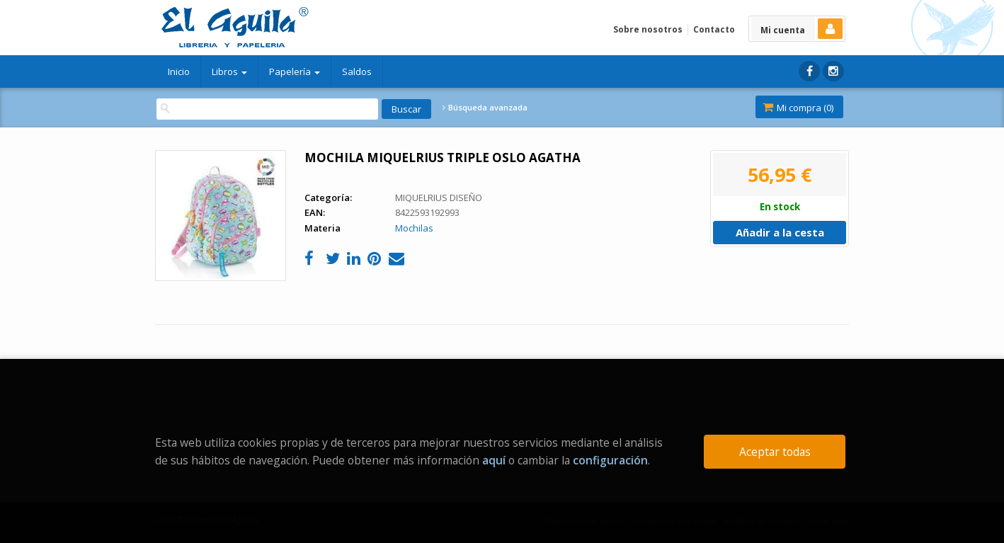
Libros (229, 71)
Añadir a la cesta (780, 232)
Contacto (714, 29)
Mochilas (414, 228)
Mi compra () (798, 107)
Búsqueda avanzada (485, 107)
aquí (494, 460)
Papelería (294, 71)
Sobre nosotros (648, 29)
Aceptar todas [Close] (775, 451)
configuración (610, 460)
